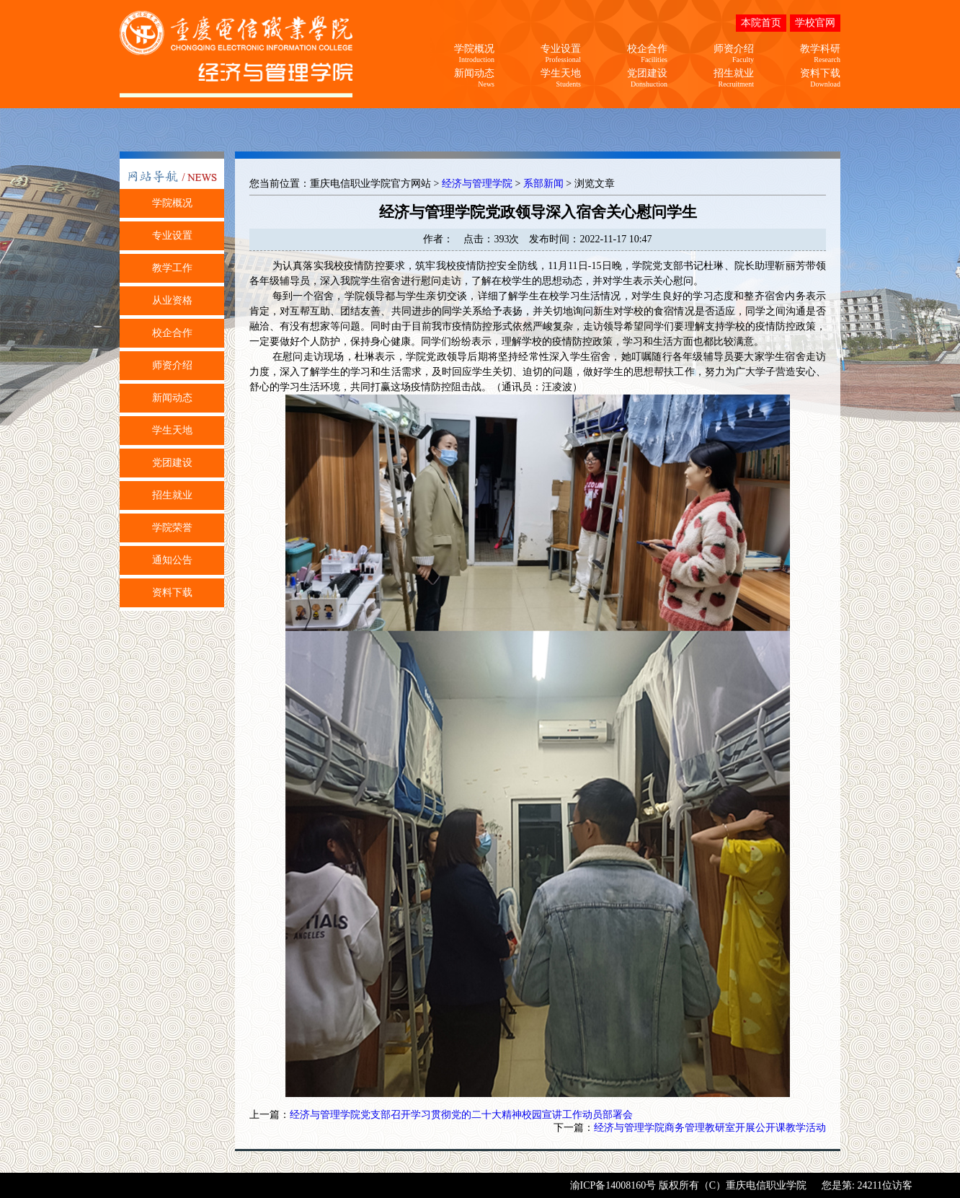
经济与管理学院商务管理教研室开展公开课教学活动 (710, 1127)
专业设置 (172, 235)
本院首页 (761, 22)
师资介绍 (172, 365)
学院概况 (172, 203)
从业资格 (172, 300)
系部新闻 (543, 183)
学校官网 (815, 22)
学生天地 (172, 430)
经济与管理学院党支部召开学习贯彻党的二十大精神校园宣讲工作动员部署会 (461, 1114)
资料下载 (172, 592)
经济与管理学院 (477, 183)
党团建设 (172, 462)
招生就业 (172, 495)
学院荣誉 (172, 527)
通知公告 (172, 560)
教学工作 (172, 268)
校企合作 (172, 332)
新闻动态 (172, 397)
